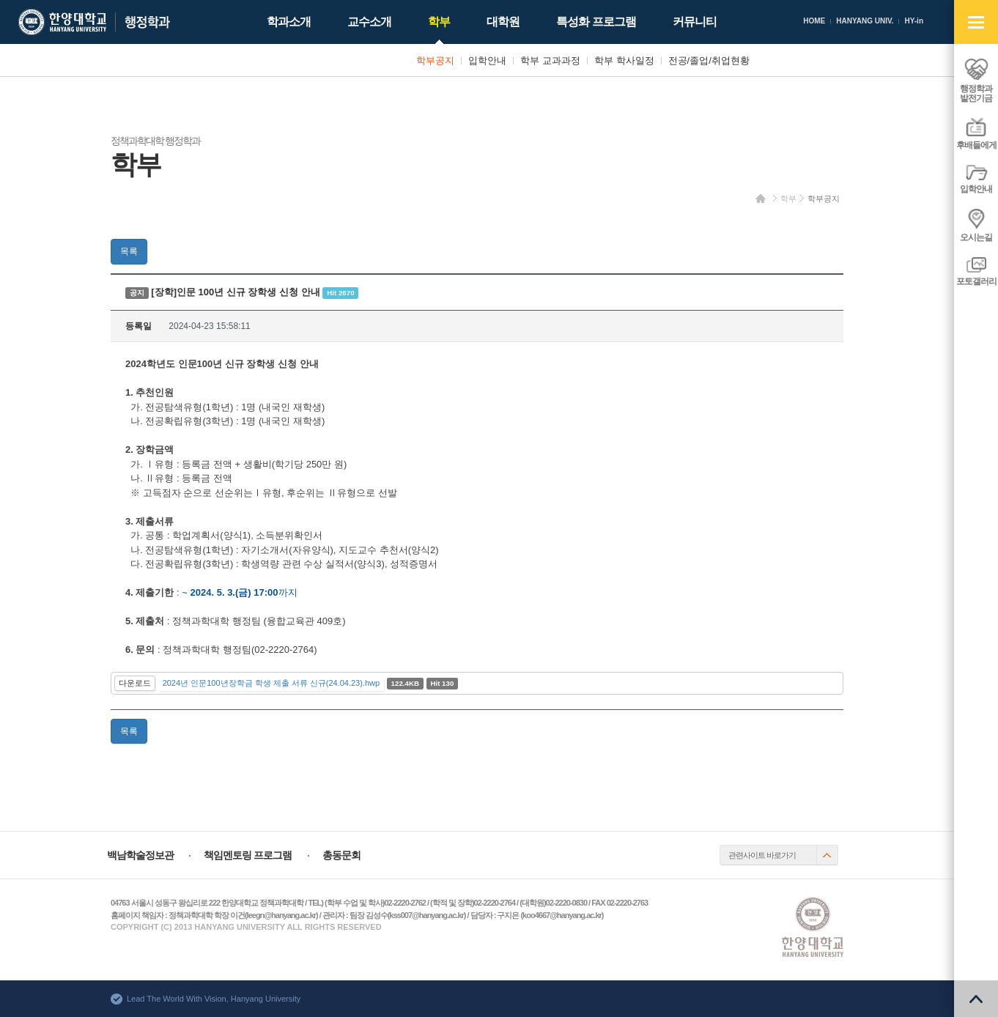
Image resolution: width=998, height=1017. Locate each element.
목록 (129, 251)
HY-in (913, 21)
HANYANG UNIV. (864, 21)
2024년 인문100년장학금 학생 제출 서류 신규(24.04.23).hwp (271, 682)
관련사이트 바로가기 (762, 855)
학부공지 (823, 198)
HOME (814, 21)
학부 (788, 198)
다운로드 (135, 682)
